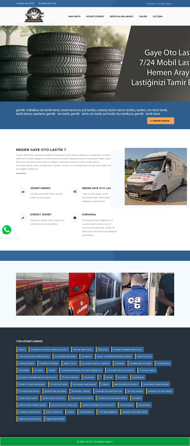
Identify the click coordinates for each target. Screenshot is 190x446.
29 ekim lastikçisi (70, 377)
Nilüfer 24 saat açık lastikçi (32, 384)
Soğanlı (105, 384)
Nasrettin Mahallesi (49, 363)
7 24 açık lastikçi (147, 370)
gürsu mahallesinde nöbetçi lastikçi (114, 356)
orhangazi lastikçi (81, 391)
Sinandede (24, 370)
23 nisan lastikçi (135, 391)
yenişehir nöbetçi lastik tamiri (128, 349)
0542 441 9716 (25, 3)
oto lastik (38, 370)
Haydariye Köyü (26, 363)
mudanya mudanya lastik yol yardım (49, 349)
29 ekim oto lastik (58, 384)
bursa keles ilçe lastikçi (65, 356)
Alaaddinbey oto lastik (140, 363)
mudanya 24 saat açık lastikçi (112, 398)
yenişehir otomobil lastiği (135, 412)
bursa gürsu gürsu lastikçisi (95, 363)
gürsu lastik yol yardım (54, 398)
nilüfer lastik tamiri (28, 398)
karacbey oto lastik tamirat (109, 391)
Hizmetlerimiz (95, 16)
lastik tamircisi (144, 356)
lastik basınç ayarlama (81, 398)
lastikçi (22, 349)
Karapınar (87, 356)
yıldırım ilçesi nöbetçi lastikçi (32, 405)
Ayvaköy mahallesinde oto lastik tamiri (38, 377)
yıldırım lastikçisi (54, 412)
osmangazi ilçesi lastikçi (84, 384)
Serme (109, 377)
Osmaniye (89, 377)
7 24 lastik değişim (108, 412)
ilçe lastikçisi (138, 377)
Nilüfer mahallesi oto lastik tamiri (98, 405)
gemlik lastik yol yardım (126, 384)
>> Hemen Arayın (159, 121)
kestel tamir (70, 363)
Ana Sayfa (74, 16)
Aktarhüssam (86, 412)
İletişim (157, 16)
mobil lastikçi (163, 363)
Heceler (52, 370)
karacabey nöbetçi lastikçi (156, 384)
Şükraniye (103, 349)
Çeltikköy (119, 363)
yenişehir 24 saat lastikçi (160, 391)
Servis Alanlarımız (121, 16)
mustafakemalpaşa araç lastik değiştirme (81, 370)
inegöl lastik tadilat (55, 419)
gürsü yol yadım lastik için (64, 405)
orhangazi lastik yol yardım (120, 370)
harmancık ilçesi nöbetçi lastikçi (34, 356)
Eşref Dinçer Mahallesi (55, 391)
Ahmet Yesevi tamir (82, 349)
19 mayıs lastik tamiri (29, 391)
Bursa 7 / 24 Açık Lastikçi (159, 4)
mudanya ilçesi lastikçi (29, 412)
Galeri (143, 16)
